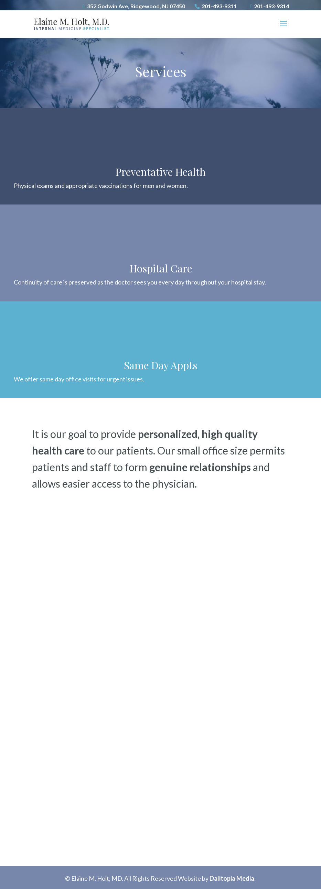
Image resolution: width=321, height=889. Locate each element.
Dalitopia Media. (233, 878)
